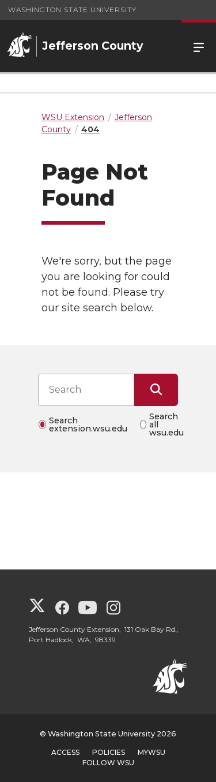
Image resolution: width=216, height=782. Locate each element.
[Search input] (86, 390)
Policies (108, 752)
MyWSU (151, 752)
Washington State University (72, 9)
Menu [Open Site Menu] (198, 46)
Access (65, 752)
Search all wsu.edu (166, 424)
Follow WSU (108, 762)
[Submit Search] (156, 390)
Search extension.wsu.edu (88, 424)
